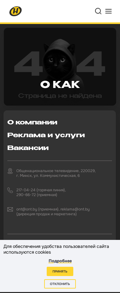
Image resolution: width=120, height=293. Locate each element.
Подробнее (60, 261)
